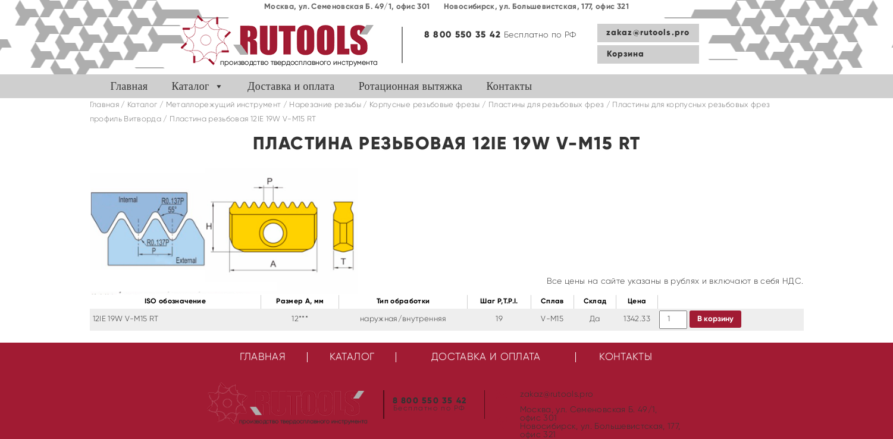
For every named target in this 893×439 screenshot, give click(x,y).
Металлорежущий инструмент (223, 105)
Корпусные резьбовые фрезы (424, 105)
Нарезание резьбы (325, 105)
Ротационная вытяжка (411, 86)
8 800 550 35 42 (463, 34)
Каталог (190, 86)
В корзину (715, 319)
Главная (129, 86)
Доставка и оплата (291, 86)
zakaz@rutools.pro (648, 33)
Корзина (626, 54)
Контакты (509, 86)
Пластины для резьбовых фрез (546, 105)
